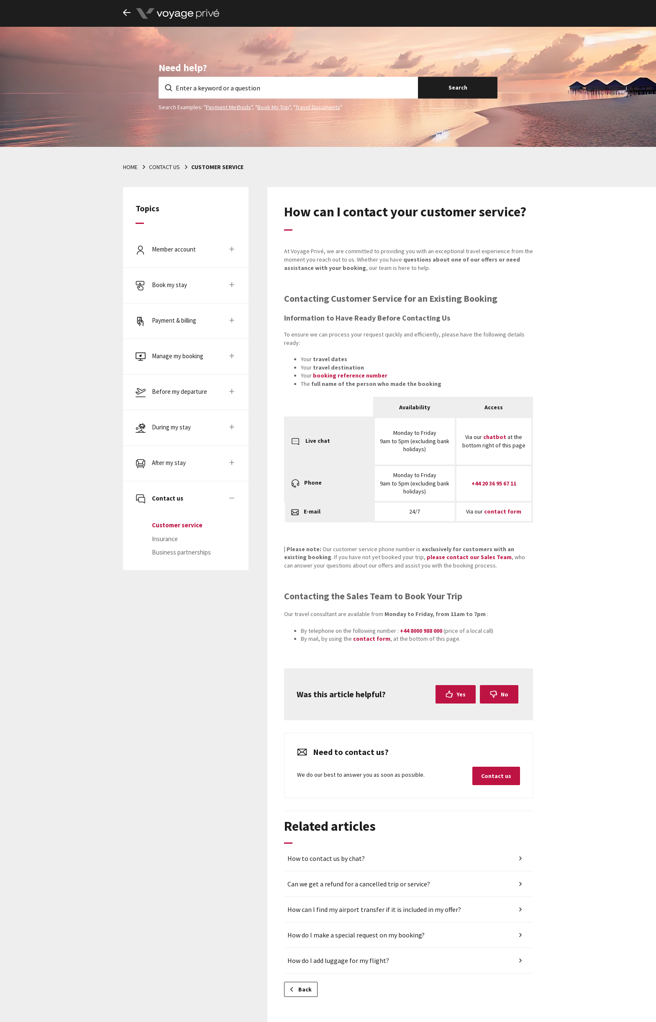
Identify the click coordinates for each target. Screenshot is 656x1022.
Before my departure (179, 391)
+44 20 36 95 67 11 (494, 483)
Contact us (164, 167)
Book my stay (169, 285)
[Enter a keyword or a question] (288, 87)
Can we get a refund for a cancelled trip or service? (358, 884)
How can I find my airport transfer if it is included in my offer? (374, 909)
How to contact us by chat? (326, 858)
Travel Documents (317, 106)
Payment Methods (228, 106)
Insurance (165, 539)
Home (130, 167)
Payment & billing (174, 320)
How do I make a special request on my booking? (356, 935)
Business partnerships (181, 552)
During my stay (171, 427)
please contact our (469, 557)
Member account (174, 249)
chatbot (494, 437)
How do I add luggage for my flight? (338, 960)
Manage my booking (177, 356)
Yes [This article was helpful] (461, 694)
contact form (502, 511)
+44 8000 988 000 (421, 630)
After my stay (169, 463)
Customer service (217, 167)
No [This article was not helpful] (504, 694)
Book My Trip (273, 106)
